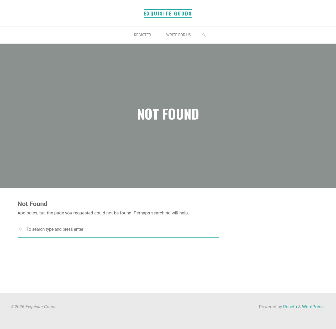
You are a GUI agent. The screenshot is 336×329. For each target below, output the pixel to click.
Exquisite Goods (168, 13)
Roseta (289, 306)
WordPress (313, 306)
